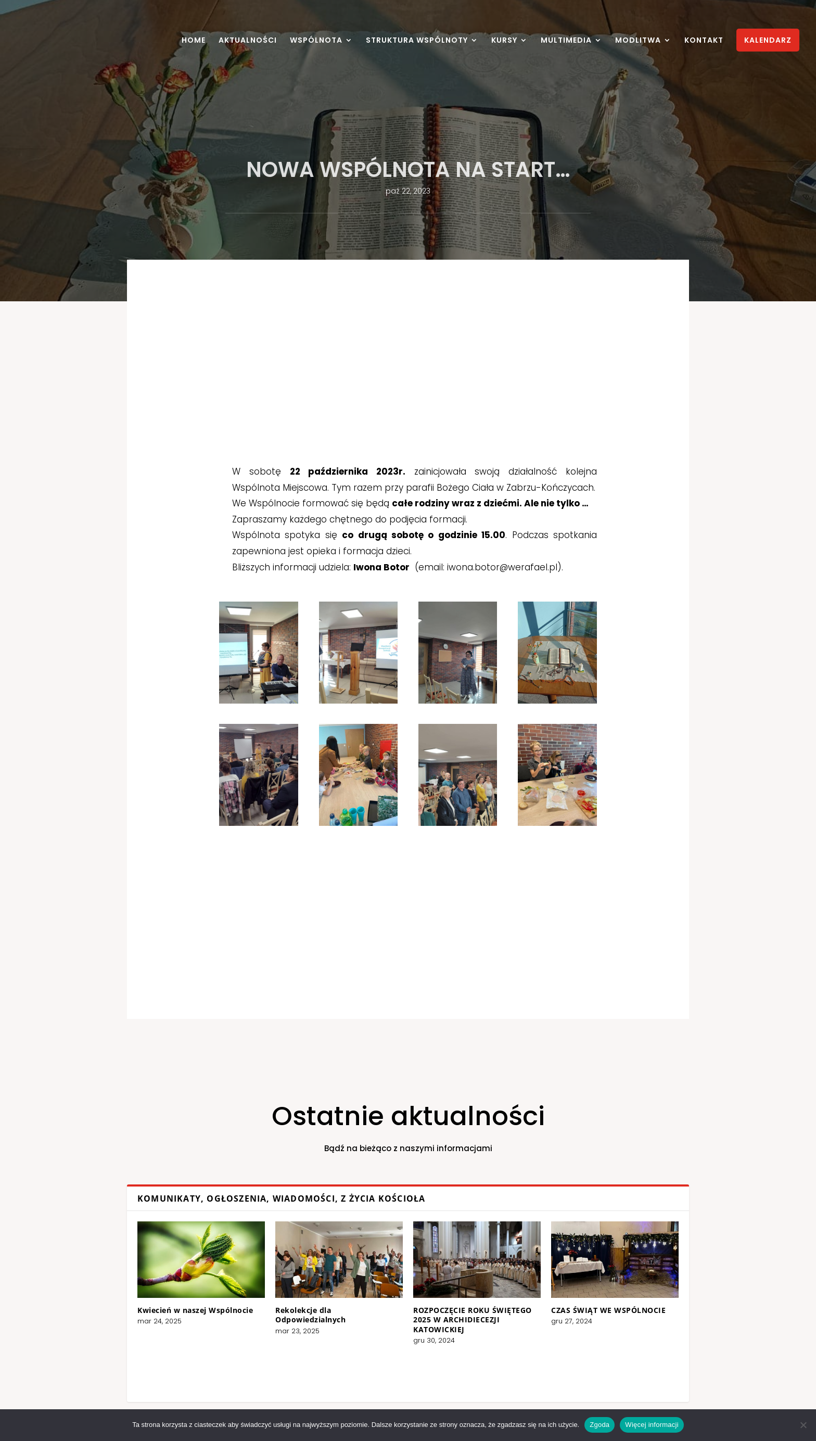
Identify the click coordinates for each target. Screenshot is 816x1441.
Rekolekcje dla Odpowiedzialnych (357, 1304)
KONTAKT (703, 40)
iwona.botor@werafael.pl (451, 610)
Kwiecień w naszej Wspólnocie (298, 1302)
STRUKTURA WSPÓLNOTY (417, 40)
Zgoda (599, 1425)
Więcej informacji (652, 1425)
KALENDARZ (768, 40)
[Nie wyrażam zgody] (803, 1425)
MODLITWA (638, 40)
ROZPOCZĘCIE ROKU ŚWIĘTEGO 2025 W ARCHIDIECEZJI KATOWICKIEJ (441, 1307)
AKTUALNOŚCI (248, 40)
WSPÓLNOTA (316, 40)
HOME (194, 40)
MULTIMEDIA (566, 40)
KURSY (504, 40)
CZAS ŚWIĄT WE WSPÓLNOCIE (511, 1302)
